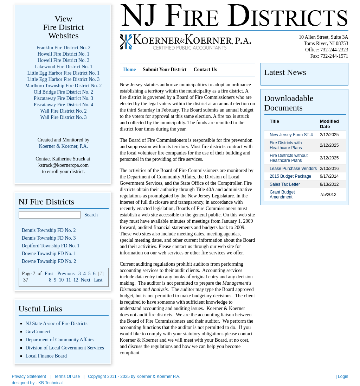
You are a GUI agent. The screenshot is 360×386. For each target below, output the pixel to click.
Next (85, 280)
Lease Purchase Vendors (293, 168)
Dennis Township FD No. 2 (49, 230)
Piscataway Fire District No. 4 (63, 104)
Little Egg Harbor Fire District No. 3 (63, 79)
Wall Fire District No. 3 (63, 117)
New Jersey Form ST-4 (291, 134)
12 (75, 280)
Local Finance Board (46, 356)
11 (68, 280)
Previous (66, 273)
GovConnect (38, 331)
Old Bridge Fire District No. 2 (63, 92)
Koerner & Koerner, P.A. (63, 146)
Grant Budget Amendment (282, 195)
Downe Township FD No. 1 (49, 253)
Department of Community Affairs (60, 339)
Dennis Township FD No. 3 (49, 238)
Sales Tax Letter (285, 184)
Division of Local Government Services (65, 347)
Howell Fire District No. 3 (63, 60)
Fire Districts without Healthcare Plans (289, 158)
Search (91, 214)
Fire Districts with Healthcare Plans (286, 145)
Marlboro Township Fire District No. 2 (63, 85)
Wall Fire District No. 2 (63, 111)
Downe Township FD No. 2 (49, 261)
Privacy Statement (29, 376)
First (49, 273)
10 (61, 280)
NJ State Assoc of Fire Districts (57, 323)
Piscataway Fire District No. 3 (63, 98)
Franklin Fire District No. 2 (64, 47)
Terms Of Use (67, 376)
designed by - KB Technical (37, 382)
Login (343, 376)
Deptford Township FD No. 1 (51, 245)
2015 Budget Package (290, 176)
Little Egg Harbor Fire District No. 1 (63, 73)
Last (98, 280)
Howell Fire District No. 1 (63, 54)
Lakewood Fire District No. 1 (63, 66)
